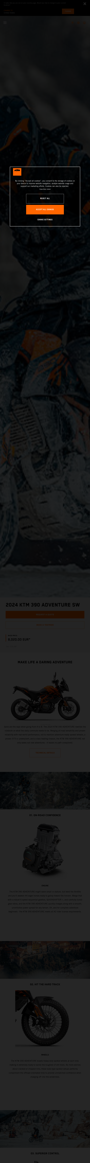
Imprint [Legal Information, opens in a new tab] (49, 189)
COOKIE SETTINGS (45, 220)
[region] (45, 196)
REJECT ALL (45, 198)
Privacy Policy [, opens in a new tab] (42, 189)
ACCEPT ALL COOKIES (45, 209)
